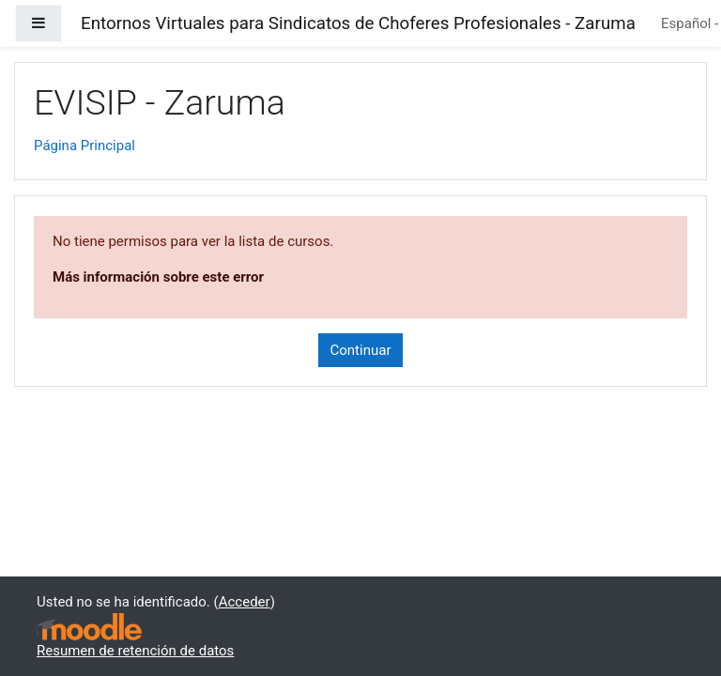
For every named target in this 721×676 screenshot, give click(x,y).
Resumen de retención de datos (135, 650)
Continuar (360, 350)
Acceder (244, 601)
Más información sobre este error (158, 277)
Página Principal (84, 145)
